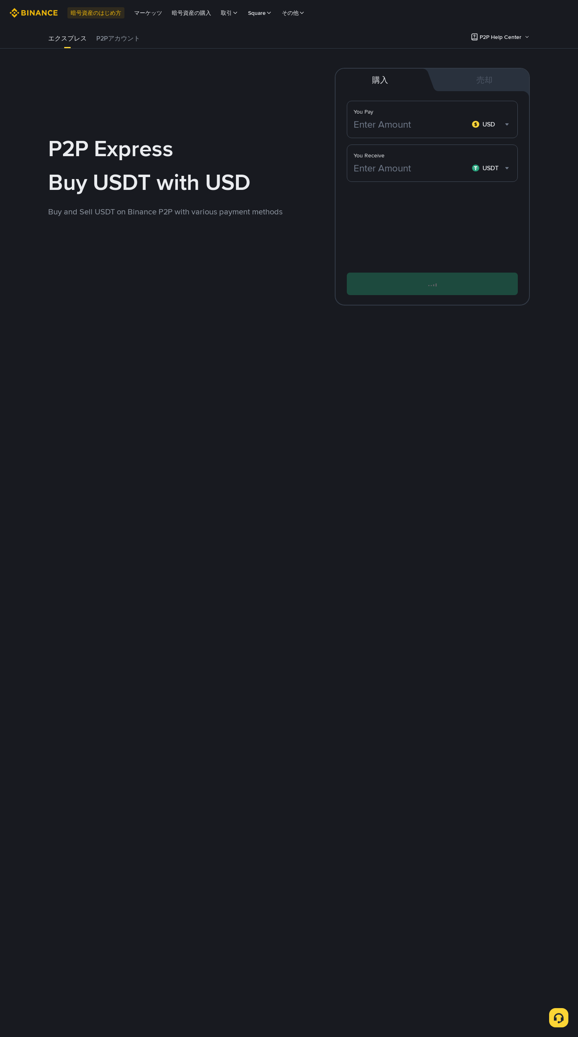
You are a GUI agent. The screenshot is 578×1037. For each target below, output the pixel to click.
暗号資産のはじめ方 (96, 12)
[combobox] (491, 124)
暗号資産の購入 (191, 12)
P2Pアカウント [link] (118, 38)
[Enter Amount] (411, 124)
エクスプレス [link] (67, 38)
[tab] (67, 38)
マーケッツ (148, 12)
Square (260, 12)
